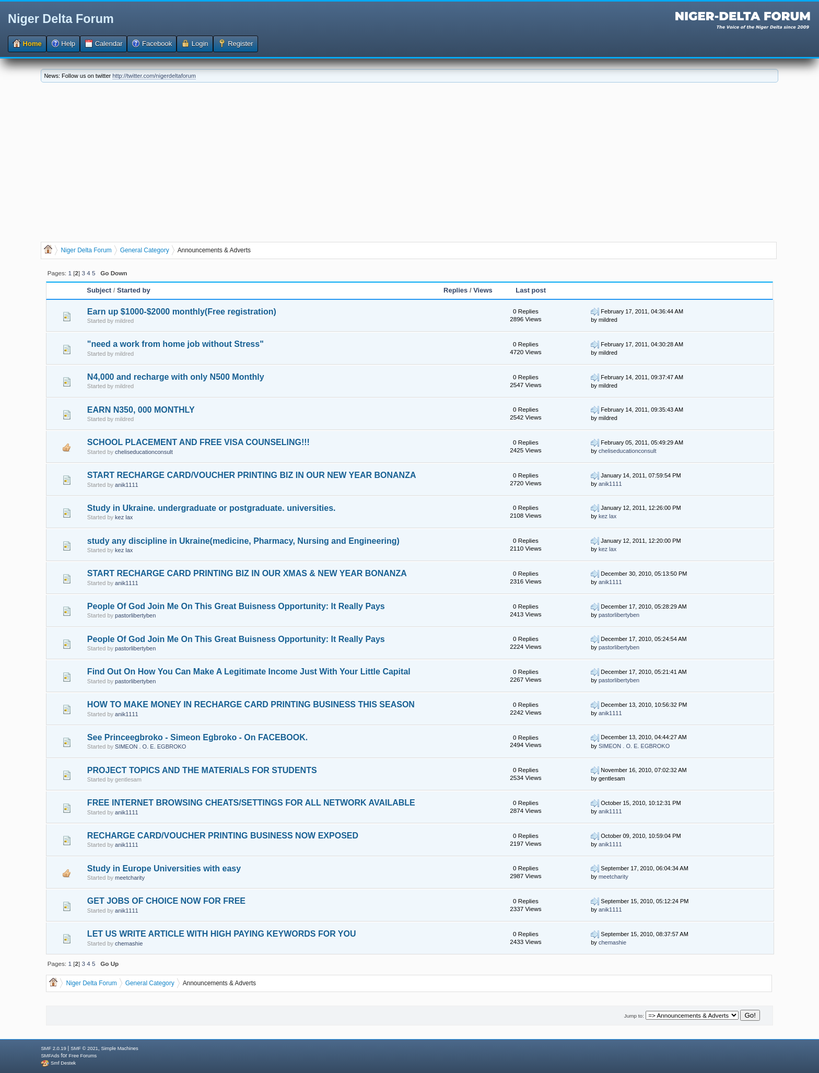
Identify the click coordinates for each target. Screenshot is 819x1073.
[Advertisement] (409, 161)
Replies (455, 290)
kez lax (124, 517)
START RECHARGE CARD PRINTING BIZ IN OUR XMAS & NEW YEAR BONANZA (247, 573)
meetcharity (130, 877)
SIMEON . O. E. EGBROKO (150, 746)
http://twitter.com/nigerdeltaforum (154, 76)
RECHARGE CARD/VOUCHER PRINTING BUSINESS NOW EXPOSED (222, 835)
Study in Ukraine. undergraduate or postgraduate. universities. (211, 508)
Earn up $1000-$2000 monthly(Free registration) (181, 311)
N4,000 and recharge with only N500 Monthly (175, 376)
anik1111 (126, 485)
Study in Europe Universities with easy (164, 868)
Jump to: (634, 1016)
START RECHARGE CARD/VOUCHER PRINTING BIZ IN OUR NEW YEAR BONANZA (251, 475)
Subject (99, 290)
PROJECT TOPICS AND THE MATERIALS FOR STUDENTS (202, 770)
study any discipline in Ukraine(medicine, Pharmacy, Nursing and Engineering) (243, 540)
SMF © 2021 (84, 1048)
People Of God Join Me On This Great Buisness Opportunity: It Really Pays (236, 606)
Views (483, 290)
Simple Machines (119, 1048)
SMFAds (50, 1055)
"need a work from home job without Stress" (175, 344)
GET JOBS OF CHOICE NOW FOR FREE (166, 900)
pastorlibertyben (135, 615)
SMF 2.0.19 (53, 1048)
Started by (133, 290)
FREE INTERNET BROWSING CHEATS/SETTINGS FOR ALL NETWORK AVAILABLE (251, 802)
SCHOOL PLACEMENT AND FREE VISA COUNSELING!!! (198, 442)
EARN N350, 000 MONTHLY (141, 409)
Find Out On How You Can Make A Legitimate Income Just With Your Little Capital (249, 671)
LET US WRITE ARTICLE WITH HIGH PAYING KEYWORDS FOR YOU (221, 933)
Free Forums (83, 1055)
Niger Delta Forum (61, 19)
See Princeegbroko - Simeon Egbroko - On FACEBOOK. (197, 737)
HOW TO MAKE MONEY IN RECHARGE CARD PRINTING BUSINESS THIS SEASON (251, 704)
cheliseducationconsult (144, 452)
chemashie (129, 943)
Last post (531, 290)
